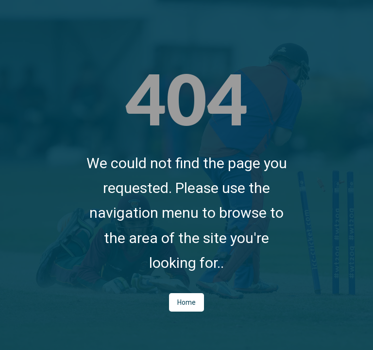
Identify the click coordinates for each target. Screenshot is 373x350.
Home (186, 302)
